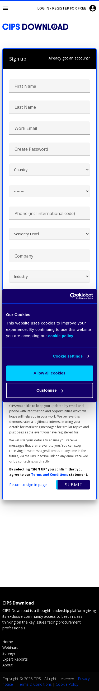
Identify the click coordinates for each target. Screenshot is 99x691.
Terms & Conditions (35, 684)
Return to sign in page (28, 484)
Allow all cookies (49, 373)
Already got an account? (69, 58)
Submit (73, 485)
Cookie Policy (67, 684)
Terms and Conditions (49, 474)
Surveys (9, 653)
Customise (49, 390)
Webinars (10, 647)
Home (7, 641)
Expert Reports (15, 659)
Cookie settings (68, 356)
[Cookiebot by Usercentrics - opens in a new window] (70, 296)
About (7, 664)
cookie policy (60, 336)
